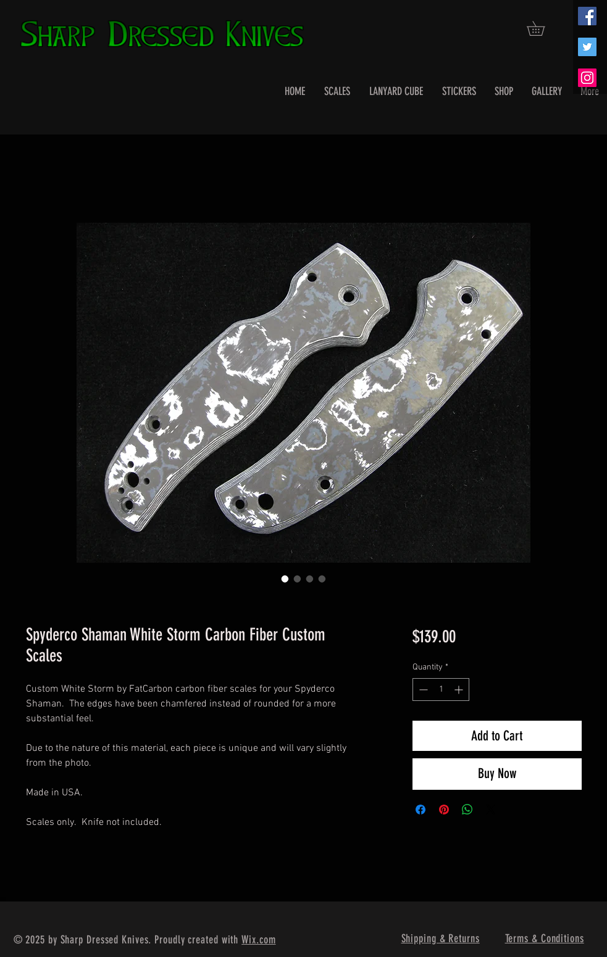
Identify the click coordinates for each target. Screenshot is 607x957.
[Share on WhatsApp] (467, 809)
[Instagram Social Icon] (587, 77)
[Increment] (459, 689)
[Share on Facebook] (420, 809)
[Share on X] (491, 809)
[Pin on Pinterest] (444, 809)
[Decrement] (422, 689)
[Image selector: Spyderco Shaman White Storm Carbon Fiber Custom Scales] (285, 579)
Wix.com (258, 940)
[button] (543, 28)
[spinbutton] (441, 689)
